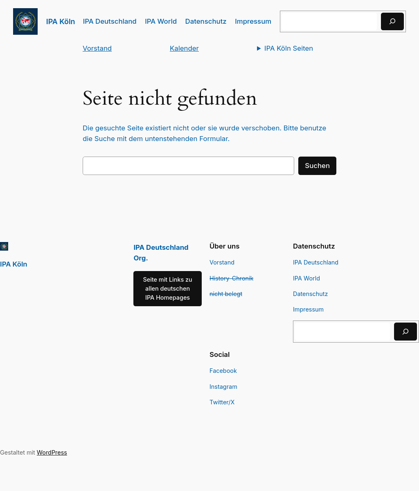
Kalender (184, 48)
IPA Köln (60, 21)
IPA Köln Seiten (288, 48)
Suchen (317, 165)
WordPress (52, 452)
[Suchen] (392, 21)
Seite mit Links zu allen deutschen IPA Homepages (167, 288)
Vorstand (97, 48)
